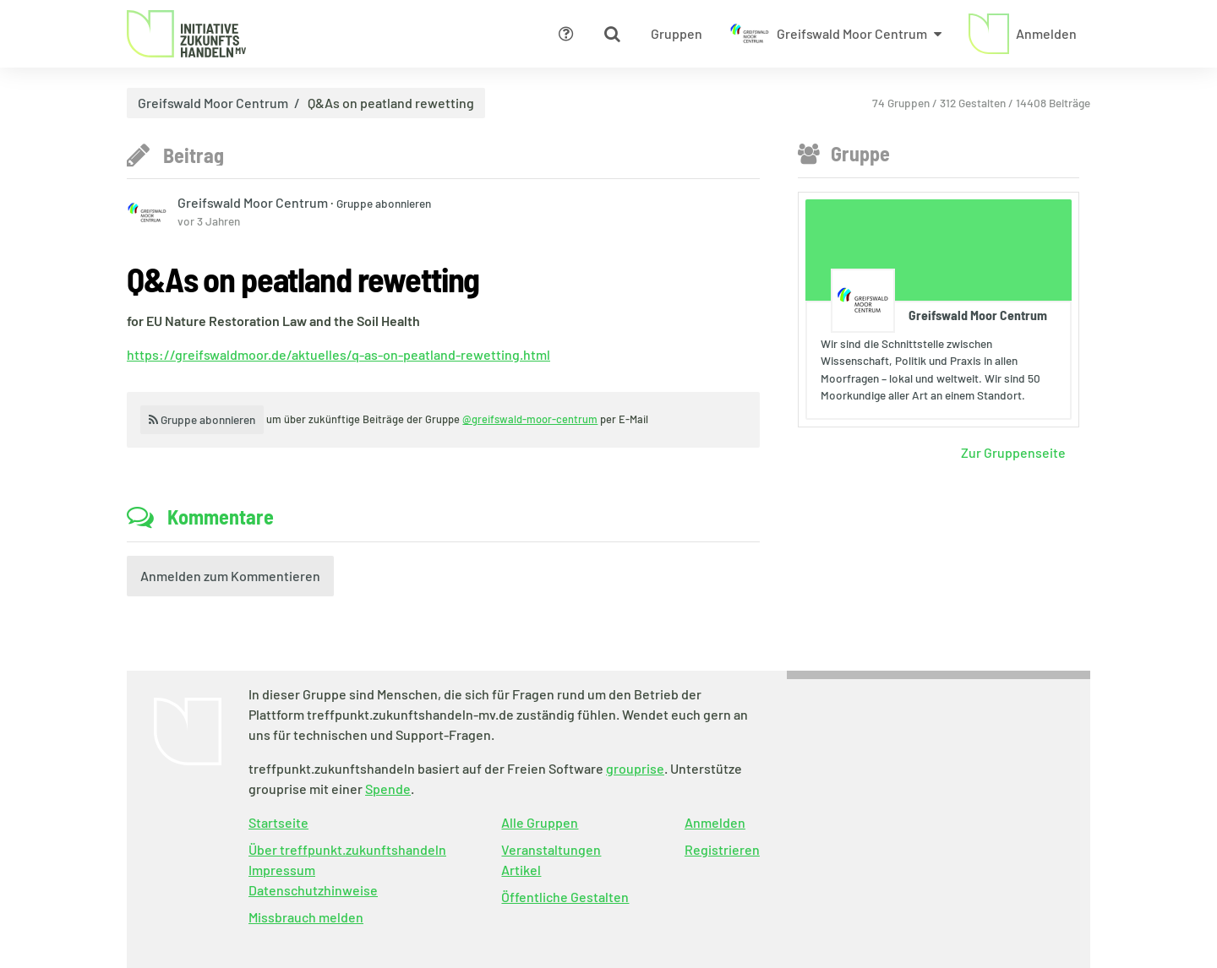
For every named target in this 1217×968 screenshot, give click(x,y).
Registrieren (722, 849)
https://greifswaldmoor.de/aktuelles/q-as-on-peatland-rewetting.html (338, 354)
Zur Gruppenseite (1013, 452)
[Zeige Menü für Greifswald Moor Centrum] (835, 34)
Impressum (281, 870)
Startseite (278, 822)
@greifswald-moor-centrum (530, 419)
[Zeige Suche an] (612, 34)
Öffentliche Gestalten (565, 897)
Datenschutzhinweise (313, 890)
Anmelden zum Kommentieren (230, 576)
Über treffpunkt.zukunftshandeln (347, 849)
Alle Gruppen (539, 822)
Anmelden (715, 822)
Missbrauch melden (305, 917)
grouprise (635, 768)
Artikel (521, 870)
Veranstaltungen (551, 849)
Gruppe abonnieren (383, 203)
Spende (388, 788)
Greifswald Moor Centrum (213, 103)
